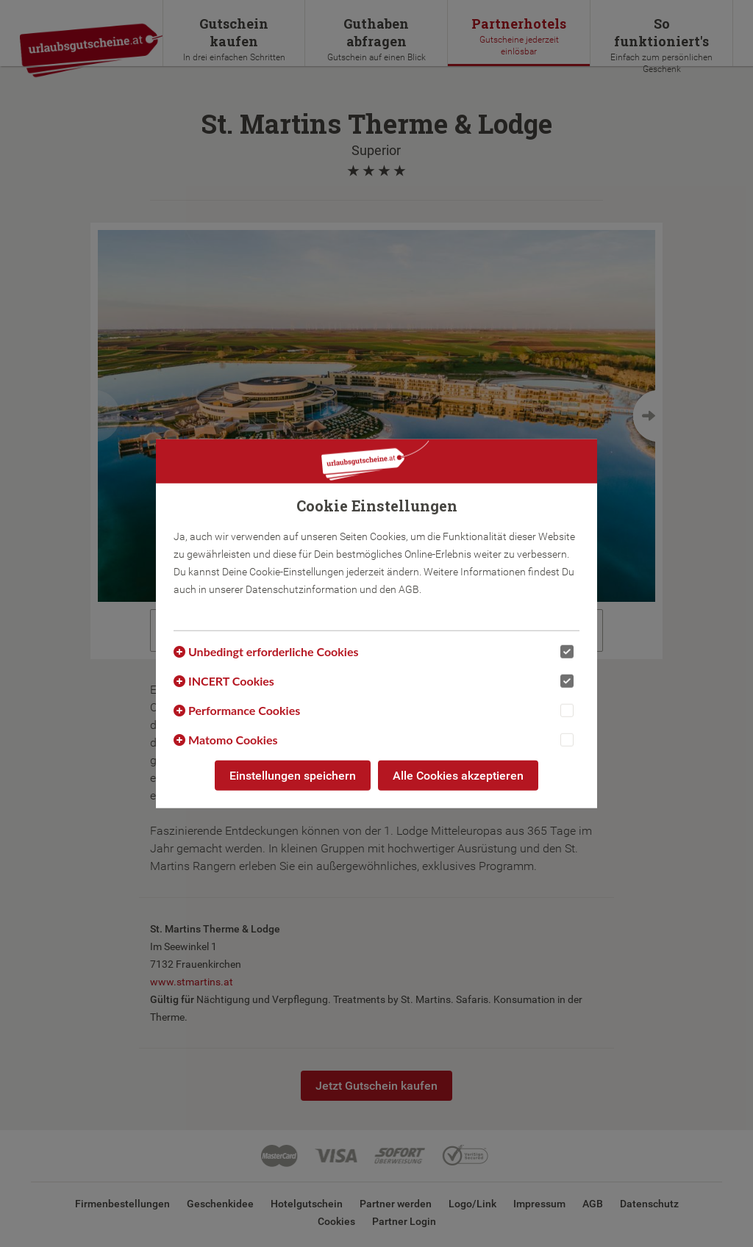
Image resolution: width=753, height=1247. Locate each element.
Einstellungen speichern (292, 775)
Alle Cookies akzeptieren (458, 775)
